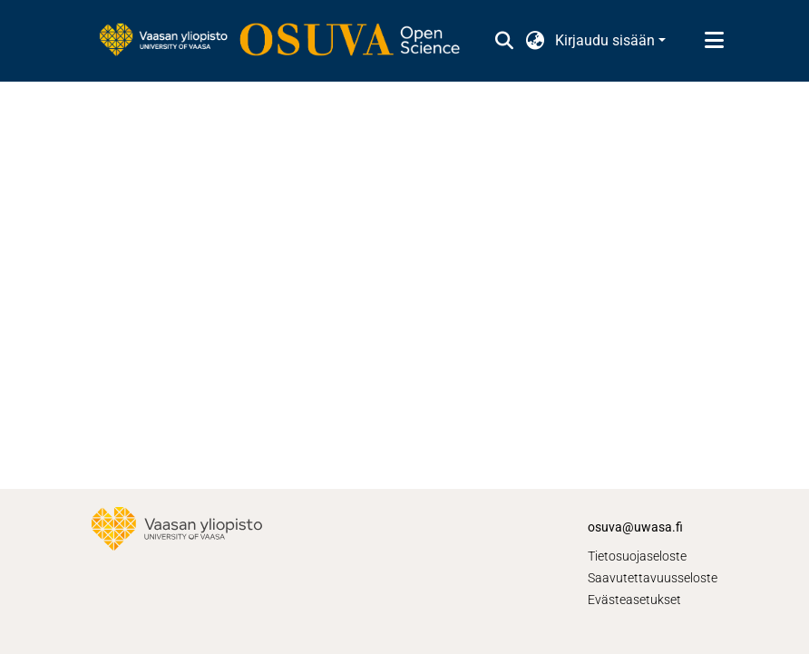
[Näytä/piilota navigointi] (713, 41)
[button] (503, 41)
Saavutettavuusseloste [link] (652, 578)
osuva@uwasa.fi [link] (635, 527)
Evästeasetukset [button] (634, 599)
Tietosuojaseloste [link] (637, 556)
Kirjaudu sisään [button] (606, 40)
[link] (288, 40)
